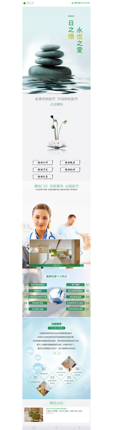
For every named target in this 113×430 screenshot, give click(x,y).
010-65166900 (85, 3)
